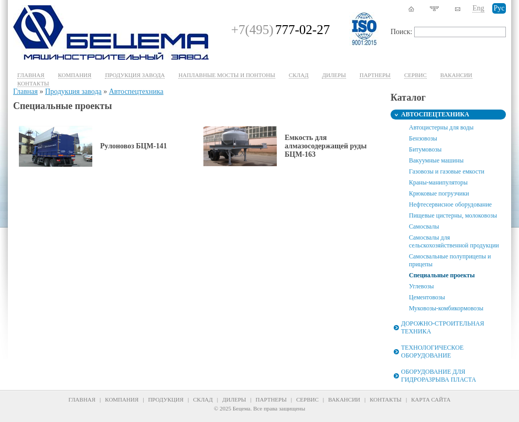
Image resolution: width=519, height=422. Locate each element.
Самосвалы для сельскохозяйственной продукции (454, 241)
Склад (299, 75)
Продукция (165, 399)
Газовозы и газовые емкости (446, 171)
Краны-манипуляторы (438, 182)
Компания (75, 75)
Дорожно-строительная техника (442, 327)
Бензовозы (423, 138)
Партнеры (375, 75)
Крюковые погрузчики (439, 193)
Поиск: (402, 32)
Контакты (33, 83)
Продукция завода (135, 75)
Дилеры (333, 75)
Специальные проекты (442, 275)
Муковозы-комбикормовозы (446, 308)
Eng (478, 8)
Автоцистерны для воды (441, 127)
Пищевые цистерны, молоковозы (453, 215)
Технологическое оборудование (432, 351)
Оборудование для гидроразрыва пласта (438, 375)
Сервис (307, 399)
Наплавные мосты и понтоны (226, 75)
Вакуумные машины (436, 160)
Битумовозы (425, 149)
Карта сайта (430, 399)
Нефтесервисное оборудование (450, 204)
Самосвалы (424, 226)
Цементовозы (427, 297)
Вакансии (456, 75)
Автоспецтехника (136, 91)
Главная (31, 75)
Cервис (415, 75)
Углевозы (421, 286)
